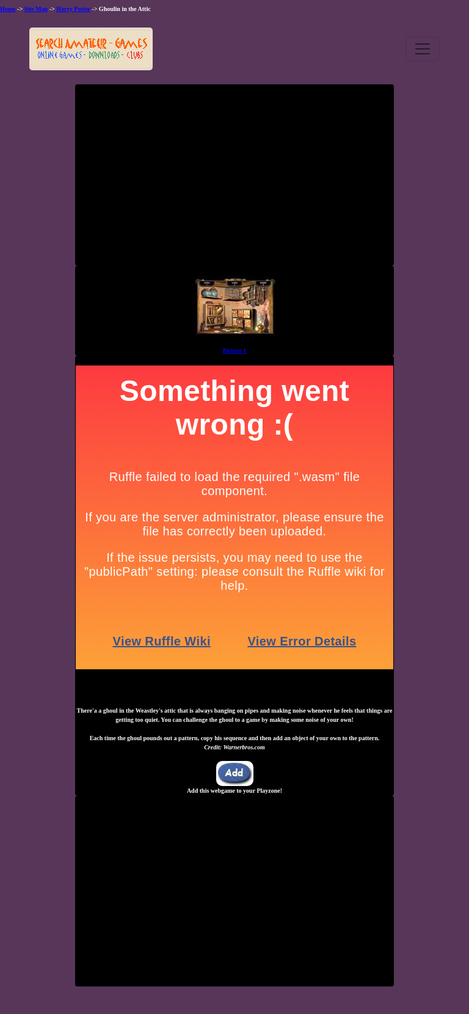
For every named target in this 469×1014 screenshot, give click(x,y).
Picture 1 (234, 350)
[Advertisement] (234, 179)
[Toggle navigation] (422, 49)
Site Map (36, 9)
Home (8, 9)
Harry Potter (73, 9)
